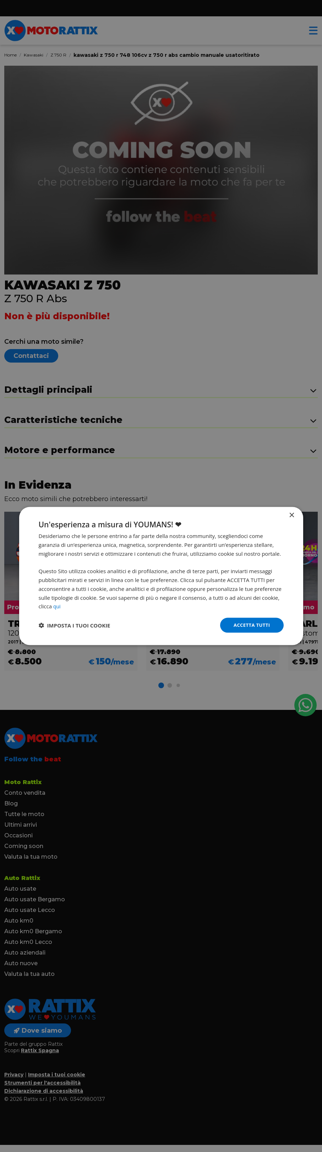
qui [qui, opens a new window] (57, 605)
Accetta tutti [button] (250, 624)
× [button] (291, 514)
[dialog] (161, 576)
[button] (74, 625)
